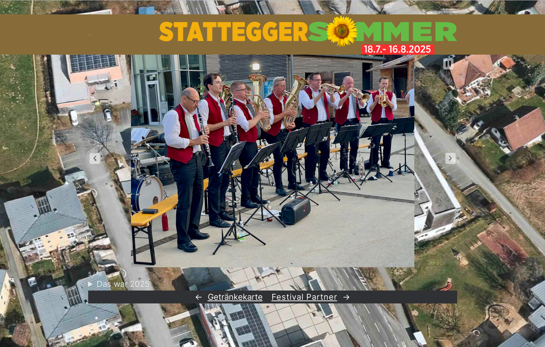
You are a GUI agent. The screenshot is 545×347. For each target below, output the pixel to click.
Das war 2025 (123, 284)
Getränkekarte (235, 297)
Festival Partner (304, 297)
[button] (95, 158)
